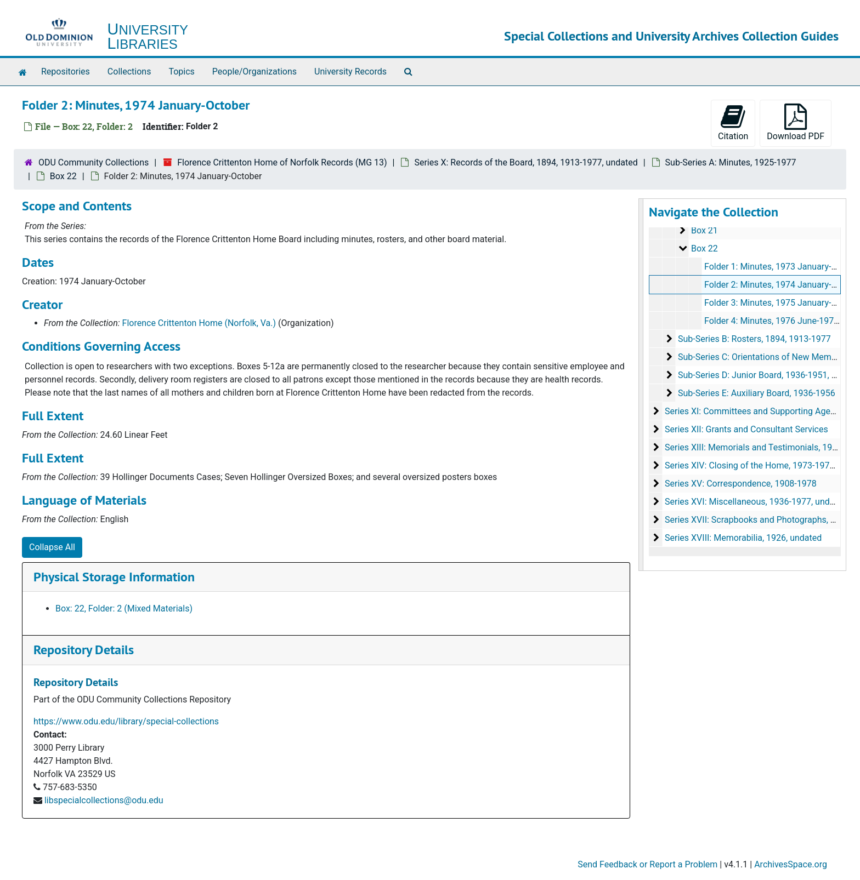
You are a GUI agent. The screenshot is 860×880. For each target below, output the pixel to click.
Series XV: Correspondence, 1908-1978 (740, 483)
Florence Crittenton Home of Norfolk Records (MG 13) (282, 162)
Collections (129, 71)
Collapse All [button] (52, 547)
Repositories (65, 71)
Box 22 (63, 176)
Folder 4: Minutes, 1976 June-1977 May (780, 321)
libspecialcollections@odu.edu (103, 800)
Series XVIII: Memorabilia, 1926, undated (742, 538)
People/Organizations (254, 71)
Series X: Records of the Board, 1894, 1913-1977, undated (525, 162)
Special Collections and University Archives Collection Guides (671, 35)
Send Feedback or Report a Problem (647, 864)
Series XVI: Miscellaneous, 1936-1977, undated (755, 501)
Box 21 (704, 230)
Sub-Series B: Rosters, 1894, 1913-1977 (753, 339)
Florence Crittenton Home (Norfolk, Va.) (199, 323)
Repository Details (83, 649)
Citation (733, 122)
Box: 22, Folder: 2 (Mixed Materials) (124, 608)
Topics (181, 71)
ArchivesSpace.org (790, 864)
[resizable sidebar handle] (641, 384)
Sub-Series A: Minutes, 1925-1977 (730, 162)
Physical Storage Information (114, 576)
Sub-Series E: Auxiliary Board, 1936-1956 (756, 393)
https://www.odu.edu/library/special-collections (126, 721)
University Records (350, 71)
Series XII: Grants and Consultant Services (746, 429)
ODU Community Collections (93, 162)
